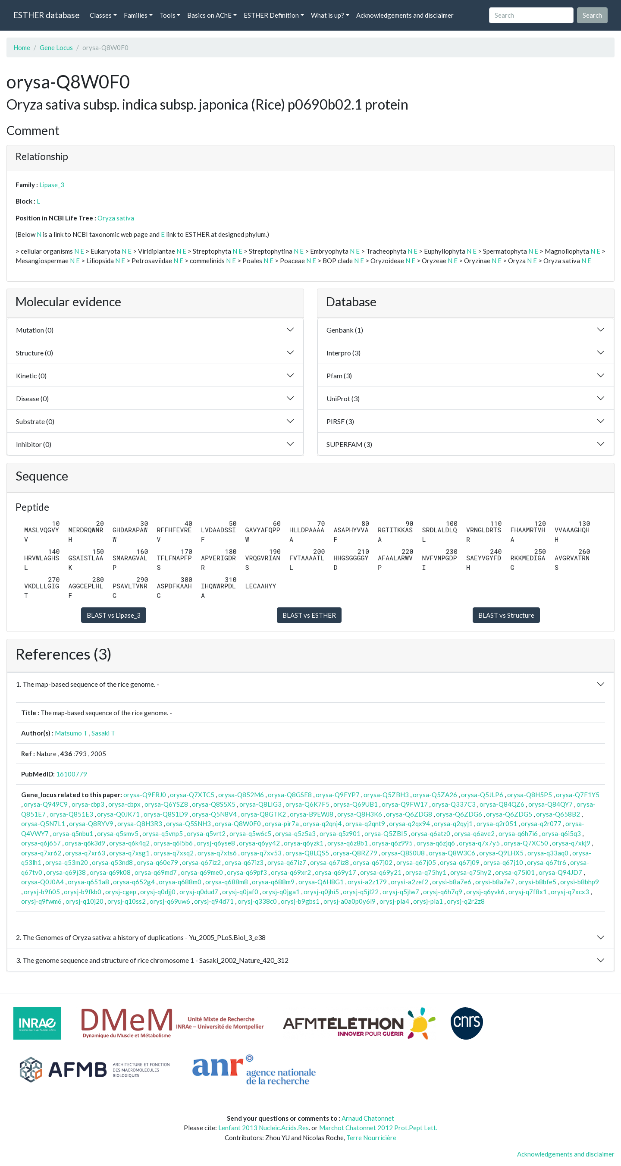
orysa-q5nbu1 (73, 833)
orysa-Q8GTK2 (263, 814)
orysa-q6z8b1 (347, 843)
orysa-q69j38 (66, 872)
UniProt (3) (343, 398)
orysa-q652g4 (134, 882)
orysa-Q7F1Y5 (577, 794)
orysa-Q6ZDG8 (409, 814)
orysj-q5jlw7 (401, 892)
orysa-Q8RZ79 (355, 853)
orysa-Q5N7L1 (43, 823)
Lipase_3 (51, 185)
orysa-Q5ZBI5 (385, 833)
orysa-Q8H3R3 (139, 823)
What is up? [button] (327, 15)
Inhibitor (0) (33, 444)
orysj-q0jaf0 (240, 892)
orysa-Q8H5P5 (529, 794)
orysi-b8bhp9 (579, 882)
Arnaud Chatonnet (368, 1118)
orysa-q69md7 (156, 872)
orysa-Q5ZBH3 (386, 794)
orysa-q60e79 (157, 862)
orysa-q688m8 (226, 882)
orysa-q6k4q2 (129, 843)
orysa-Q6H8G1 (321, 882)
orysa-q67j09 (460, 862)
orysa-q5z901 (340, 833)
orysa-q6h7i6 (518, 833)
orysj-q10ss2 (126, 901)
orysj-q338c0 (257, 901)
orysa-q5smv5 (117, 833)
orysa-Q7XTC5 (192, 794)
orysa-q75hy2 (470, 872)
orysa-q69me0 (202, 872)
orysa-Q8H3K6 (359, 814)
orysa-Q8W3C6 (452, 853)
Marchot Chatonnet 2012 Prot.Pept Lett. (378, 1127)
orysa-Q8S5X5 (213, 804)
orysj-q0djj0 (158, 892)
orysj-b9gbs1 (300, 901)
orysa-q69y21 (380, 872)
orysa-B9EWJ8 (311, 814)
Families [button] (135, 15)
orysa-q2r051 (497, 823)
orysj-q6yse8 (216, 843)
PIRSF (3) (340, 421)
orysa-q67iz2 (201, 862)
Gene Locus (56, 47)
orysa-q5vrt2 (206, 833)
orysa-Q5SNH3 (188, 823)
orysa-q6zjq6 (436, 843)
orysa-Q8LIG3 (260, 804)
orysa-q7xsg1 (129, 853)
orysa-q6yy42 (259, 843)
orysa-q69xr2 (291, 872)
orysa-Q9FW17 (405, 804)
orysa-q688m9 (273, 882)
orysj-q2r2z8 (466, 901)
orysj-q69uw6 (170, 901)
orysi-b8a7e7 (494, 882)
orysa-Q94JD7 (560, 872)
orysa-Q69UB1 (355, 804)
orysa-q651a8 (88, 882)
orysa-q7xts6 (217, 853)
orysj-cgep (120, 892)
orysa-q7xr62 (41, 853)
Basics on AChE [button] (209, 15)
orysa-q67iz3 (244, 862)
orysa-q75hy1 (425, 872)
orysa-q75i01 (515, 872)
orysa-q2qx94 (409, 823)
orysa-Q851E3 (71, 814)
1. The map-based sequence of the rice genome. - (87, 684)
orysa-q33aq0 (547, 853)
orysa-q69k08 (110, 872)
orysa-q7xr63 (85, 853)
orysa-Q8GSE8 (290, 794)
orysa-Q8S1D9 (166, 814)
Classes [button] (101, 15)
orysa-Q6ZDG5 (509, 814)
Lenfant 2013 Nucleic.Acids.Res (263, 1127)
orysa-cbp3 (88, 804)
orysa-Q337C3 (454, 804)
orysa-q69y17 (335, 872)
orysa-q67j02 (372, 862)
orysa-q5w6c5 (250, 833)
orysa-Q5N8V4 (214, 814)
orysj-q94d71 (214, 901)
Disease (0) (32, 398)
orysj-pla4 (394, 901)
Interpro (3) (343, 353)
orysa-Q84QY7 (550, 804)
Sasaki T (103, 733)
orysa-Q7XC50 (526, 843)
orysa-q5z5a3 (295, 833)
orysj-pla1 (428, 901)
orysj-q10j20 (85, 901)
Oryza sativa (115, 218)
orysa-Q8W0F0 (238, 823)
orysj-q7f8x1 (527, 892)
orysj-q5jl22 (361, 892)
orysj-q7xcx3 (570, 892)
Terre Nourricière (371, 1137)
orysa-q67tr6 (546, 862)
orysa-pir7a (282, 823)
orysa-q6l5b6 (173, 843)
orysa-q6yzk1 (303, 843)
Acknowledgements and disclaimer (405, 15)
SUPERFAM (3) (349, 444)
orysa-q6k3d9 (85, 843)
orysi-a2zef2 (409, 882)
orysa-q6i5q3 (561, 833)
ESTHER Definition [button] (271, 15)
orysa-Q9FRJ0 (144, 794)
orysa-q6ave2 (474, 833)
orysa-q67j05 (416, 862)
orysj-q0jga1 (281, 892)
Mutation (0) (34, 330)
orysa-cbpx (124, 804)
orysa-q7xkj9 (571, 843)
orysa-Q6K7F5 (307, 804)
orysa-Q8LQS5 (307, 853)
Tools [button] (168, 15)
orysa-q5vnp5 (162, 833)
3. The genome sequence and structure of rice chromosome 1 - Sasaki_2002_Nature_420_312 (152, 960)
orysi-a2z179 (367, 882)
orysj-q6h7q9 (442, 892)
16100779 (71, 774)
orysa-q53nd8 (112, 862)
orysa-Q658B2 (558, 814)
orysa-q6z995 (392, 843)
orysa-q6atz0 (430, 833)
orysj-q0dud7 (198, 892)
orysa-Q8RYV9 (91, 823)
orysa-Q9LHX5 (501, 853)
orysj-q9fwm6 (41, 901)
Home (21, 47)
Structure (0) (34, 353)
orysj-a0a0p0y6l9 (349, 901)
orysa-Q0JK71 (118, 814)
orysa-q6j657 (41, 843)
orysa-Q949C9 (46, 804)
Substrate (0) (35, 421)
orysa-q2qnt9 (365, 823)
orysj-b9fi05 (42, 892)
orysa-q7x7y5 (479, 843)
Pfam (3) (339, 375)
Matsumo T (71, 733)
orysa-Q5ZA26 (435, 794)
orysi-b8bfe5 (537, 882)
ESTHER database (46, 15)
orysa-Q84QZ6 (502, 804)
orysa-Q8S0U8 (403, 853)
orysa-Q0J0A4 (42, 882)
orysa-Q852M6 (241, 794)
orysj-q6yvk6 (485, 892)
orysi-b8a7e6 (451, 882)
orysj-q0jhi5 (321, 892)
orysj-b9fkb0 (82, 892)
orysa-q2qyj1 (453, 823)
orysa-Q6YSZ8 (166, 804)
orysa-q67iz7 (286, 862)
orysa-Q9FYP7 (338, 794)
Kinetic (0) (31, 375)
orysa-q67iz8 (329, 862)
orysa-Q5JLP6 (482, 794)
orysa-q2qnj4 (322, 823)
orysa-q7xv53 (261, 853)
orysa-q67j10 (503, 862)
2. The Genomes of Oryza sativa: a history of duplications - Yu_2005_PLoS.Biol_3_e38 (141, 937)
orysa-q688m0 (180, 882)
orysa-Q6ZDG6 (459, 814)
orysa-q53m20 (66, 862)
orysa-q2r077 (541, 823)
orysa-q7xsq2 (174, 853)
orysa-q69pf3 (247, 872)
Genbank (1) (344, 330)
